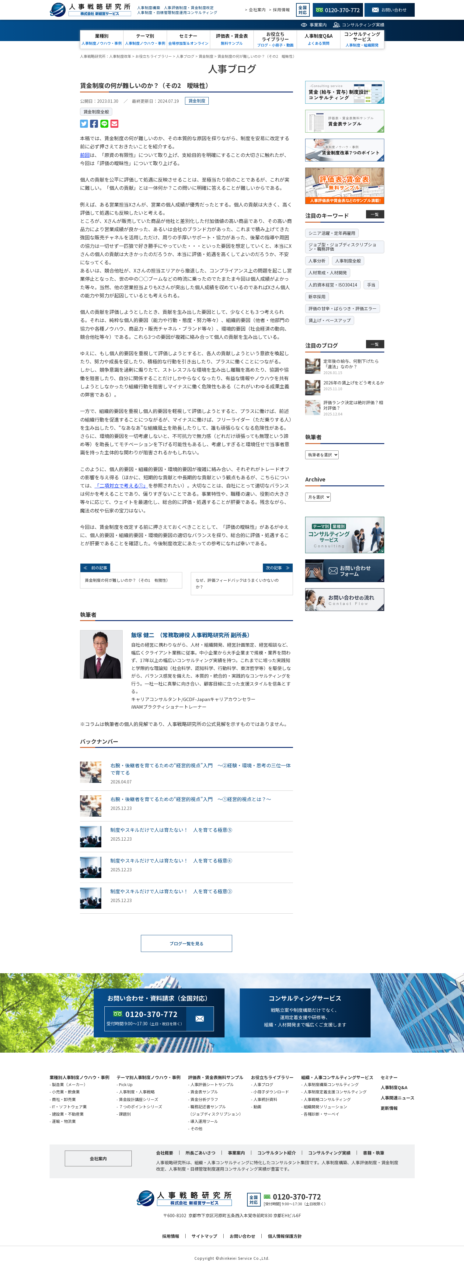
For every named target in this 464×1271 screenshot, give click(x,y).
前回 (85, 154)
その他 (196, 1129)
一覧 (375, 214)
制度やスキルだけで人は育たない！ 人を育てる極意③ (171, 891)
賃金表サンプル (204, 1092)
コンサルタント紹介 (276, 1153)
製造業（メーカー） (70, 1085)
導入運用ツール (204, 1122)
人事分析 (317, 261)
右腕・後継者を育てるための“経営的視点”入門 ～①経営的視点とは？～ (190, 799)
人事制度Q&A (394, 1088)
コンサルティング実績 (363, 25)
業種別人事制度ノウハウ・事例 (79, 1078)
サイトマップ (204, 1237)
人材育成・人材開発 (328, 272)
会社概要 (164, 1153)
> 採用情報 (279, 9)
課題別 (125, 1114)
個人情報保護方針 (285, 1237)
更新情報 (389, 1109)
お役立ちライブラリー (272, 1078)
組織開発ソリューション (325, 1107)
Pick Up (126, 1085)
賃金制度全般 (96, 111)
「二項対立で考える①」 (121, 485)
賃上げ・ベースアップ (330, 320)
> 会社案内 (255, 9)
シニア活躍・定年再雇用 (332, 233)
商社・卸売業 (64, 1100)
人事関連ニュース (397, 1098)
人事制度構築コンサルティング (331, 1085)
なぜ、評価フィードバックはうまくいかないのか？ (237, 583)
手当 (371, 285)
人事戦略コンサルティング (327, 1100)
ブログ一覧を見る (186, 943)
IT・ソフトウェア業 (69, 1107)
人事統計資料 (265, 1100)
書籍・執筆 (373, 1153)
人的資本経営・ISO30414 (333, 285)
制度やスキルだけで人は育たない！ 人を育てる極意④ (171, 860)
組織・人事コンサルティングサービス (337, 1078)
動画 (257, 1107)
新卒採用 (317, 296)
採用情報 (170, 1237)
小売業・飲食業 (66, 1092)
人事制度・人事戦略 (137, 1092)
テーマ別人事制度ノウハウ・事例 (148, 1078)
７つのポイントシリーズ (140, 1107)
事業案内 (318, 25)
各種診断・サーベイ (321, 1114)
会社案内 (98, 1159)
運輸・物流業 (64, 1122)
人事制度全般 (348, 261)
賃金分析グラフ (204, 1100)
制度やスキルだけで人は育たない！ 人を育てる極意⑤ (171, 829)
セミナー (389, 1078)
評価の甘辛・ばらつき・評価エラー (343, 308)
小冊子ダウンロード (271, 1092)
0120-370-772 (151, 1014)
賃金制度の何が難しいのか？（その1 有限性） (127, 580)
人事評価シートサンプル (212, 1085)
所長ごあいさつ (200, 1153)
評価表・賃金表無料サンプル (215, 1078)
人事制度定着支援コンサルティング (335, 1092)
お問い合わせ (242, 1237)
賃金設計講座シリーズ (138, 1100)
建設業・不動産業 (68, 1114)
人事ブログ (263, 1085)
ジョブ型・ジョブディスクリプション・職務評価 (342, 246)
